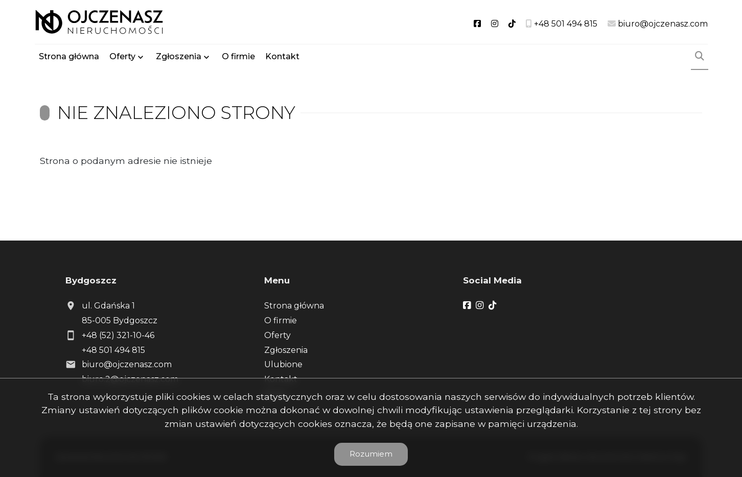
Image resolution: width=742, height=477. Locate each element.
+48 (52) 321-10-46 (118, 335)
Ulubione (283, 364)
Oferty (122, 57)
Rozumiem (371, 454)
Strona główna (69, 57)
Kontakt (282, 57)
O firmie (238, 57)
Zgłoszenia (178, 57)
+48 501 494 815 (113, 350)
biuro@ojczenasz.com (127, 364)
